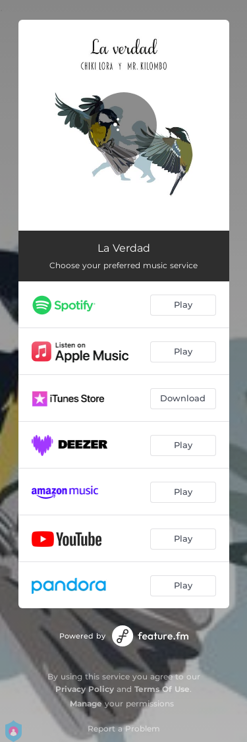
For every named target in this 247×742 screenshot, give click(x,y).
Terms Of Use (162, 689)
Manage (86, 703)
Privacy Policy (84, 689)
